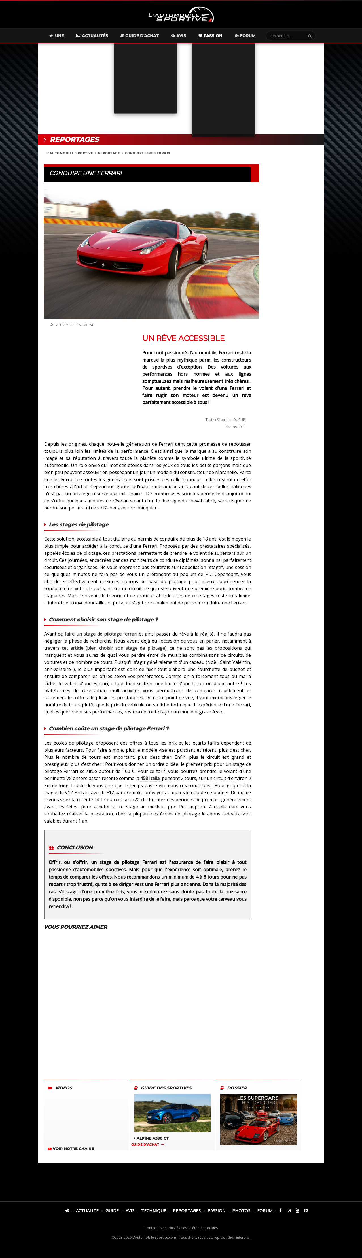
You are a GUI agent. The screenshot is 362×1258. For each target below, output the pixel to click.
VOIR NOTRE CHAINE (71, 1148)
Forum (245, 35)
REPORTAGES (187, 1210)
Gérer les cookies (204, 1227)
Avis (178, 35)
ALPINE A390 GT (172, 1117)
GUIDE (112, 1210)
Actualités (92, 35)
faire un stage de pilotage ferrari (101, 634)
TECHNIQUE (153, 1210)
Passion (210, 35)
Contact (151, 1227)
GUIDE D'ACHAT (145, 1144)
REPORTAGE (109, 153)
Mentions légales (173, 1227)
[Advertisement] (181, 88)
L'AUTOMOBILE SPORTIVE (70, 153)
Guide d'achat (139, 35)
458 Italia (150, 778)
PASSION (216, 1210)
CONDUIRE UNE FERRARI (147, 153)
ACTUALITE (87, 1210)
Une (56, 35)
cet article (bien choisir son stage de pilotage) (114, 648)
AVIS (130, 1210)
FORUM (264, 1210)
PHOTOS (241, 1210)
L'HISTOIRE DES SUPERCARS (258, 1126)
